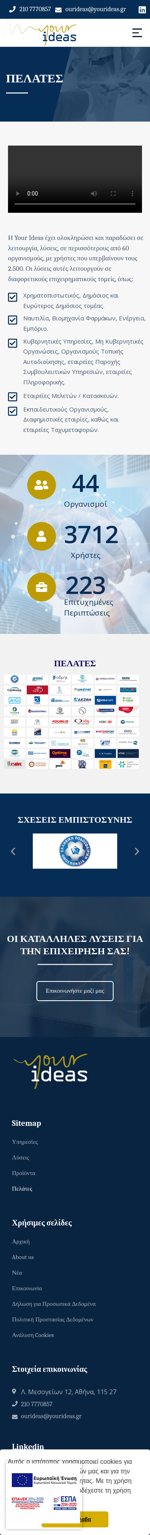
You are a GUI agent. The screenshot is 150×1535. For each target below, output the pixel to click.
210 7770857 (35, 9)
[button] (13, 851)
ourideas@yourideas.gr (96, 9)
